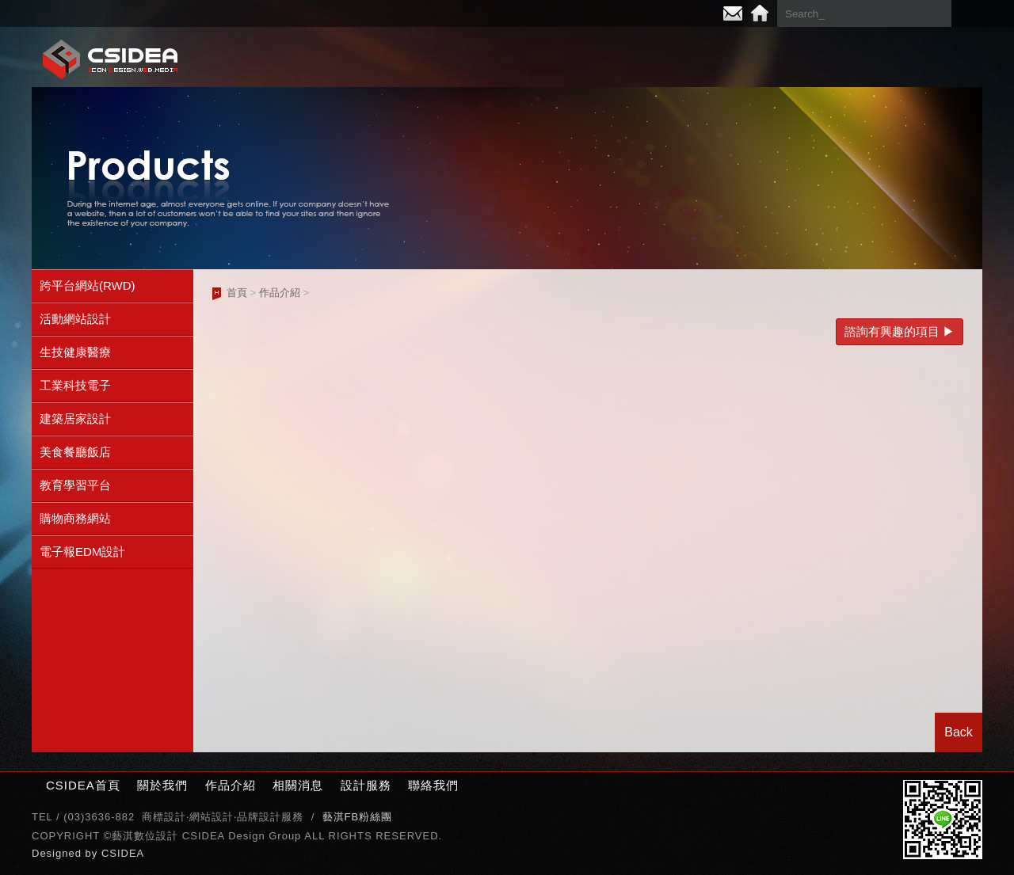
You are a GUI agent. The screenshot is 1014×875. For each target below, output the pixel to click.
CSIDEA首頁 (83, 785)
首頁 (237, 293)
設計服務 (816, 58)
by (93, 853)
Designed (59, 853)
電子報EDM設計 (82, 551)
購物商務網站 (75, 518)
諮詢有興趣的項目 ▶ (899, 331)
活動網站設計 (75, 318)
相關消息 (705, 58)
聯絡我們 (926, 58)
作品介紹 (594, 58)
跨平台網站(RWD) (87, 285)
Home (759, 13)
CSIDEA (122, 853)
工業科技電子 (75, 385)
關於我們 (483, 58)
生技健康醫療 (75, 352)
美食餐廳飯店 (75, 451)
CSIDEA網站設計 (111, 59)
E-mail (732, 13)
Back (958, 732)
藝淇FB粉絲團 (357, 817)
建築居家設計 (75, 418)
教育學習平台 (75, 485)
